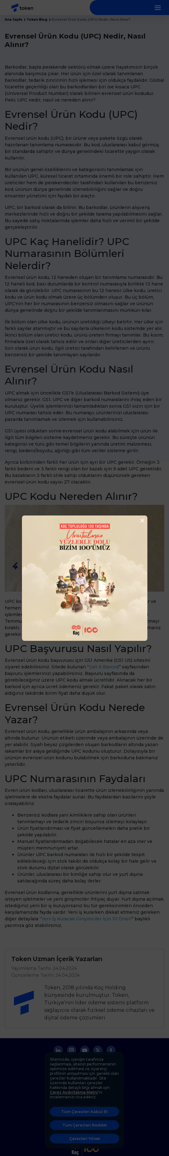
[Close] (140, 520)
